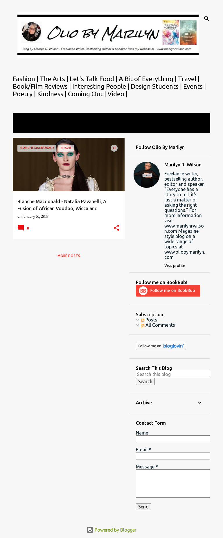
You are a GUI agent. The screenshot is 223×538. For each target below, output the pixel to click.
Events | (194, 86)
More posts (68, 256)
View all (25, 128)
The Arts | (55, 78)
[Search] (206, 19)
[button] (116, 228)
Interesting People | (101, 86)
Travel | (188, 78)
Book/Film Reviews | (42, 86)
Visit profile (174, 265)
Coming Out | (87, 93)
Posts (149, 319)
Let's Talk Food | (94, 78)
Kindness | (52, 93)
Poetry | (25, 93)
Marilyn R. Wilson (183, 164)
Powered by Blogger (111, 529)
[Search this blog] (173, 374)
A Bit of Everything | (148, 78)
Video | (117, 93)
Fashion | (26, 78)
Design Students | (157, 86)
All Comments (158, 325)
